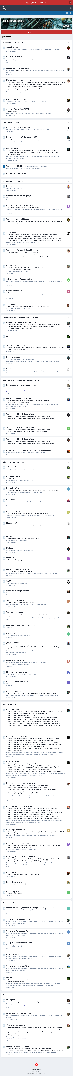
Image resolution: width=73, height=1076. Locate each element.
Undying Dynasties (26, 240)
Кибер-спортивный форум (28, 416)
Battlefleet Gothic (13, 476)
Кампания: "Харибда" (44, 1050)
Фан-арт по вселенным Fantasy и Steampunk (47, 338)
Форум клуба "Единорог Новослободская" (21, 713)
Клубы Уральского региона (17, 830)
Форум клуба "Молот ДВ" (16, 861)
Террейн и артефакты (15, 326)
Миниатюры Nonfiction (55, 324)
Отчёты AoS (31, 221)
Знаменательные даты (28, 1002)
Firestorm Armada (52, 490)
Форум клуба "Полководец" (38, 744)
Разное (6, 995)
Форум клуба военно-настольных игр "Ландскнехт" (24, 717)
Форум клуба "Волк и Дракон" (17, 746)
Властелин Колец (13, 511)
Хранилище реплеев (33, 418)
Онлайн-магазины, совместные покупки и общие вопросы (30, 908)
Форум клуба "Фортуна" (15, 814)
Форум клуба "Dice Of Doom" (34, 884)
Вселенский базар (10, 903)
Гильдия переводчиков (44, 614)
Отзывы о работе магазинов (17, 979)
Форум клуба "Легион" (53, 845)
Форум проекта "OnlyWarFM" (17, 59)
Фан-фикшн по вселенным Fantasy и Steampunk (50, 347)
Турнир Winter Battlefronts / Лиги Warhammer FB (50, 82)
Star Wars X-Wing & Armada (17, 591)
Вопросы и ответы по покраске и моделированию (38, 326)
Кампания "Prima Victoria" (16, 1048)
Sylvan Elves (57, 238)
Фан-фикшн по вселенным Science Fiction (21, 347)
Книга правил (25, 234)
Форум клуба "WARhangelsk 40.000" (38, 785)
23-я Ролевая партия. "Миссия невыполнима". (22, 1027)
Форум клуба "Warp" (30, 810)
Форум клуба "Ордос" (55, 766)
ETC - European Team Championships (19, 269)
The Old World (12, 304)
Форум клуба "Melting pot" (48, 767)
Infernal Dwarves (47, 236)
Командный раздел (58, 84)
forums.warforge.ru (36, 1071)
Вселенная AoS (13, 221)
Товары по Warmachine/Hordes (19, 943)
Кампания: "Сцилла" (58, 1050)
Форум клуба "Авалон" (36, 725)
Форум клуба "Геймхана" (16, 884)
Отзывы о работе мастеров (16, 981)
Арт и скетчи (11, 336)
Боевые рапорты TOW (30, 306)
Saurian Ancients (47, 238)
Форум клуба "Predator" (36, 738)
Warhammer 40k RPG (15, 166)
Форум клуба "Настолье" (16, 719)
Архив (44, 490)
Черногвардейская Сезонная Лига (19, 88)
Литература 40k (13, 139)
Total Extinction (28, 647)
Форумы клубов (9, 705)
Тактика (36, 513)
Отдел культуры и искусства (18, 1013)
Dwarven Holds (12, 236)
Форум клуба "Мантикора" (49, 717)
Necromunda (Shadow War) (17, 569)
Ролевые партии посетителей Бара (19, 1033)
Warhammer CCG (13, 693)
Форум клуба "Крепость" (43, 713)
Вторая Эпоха (44, 513)
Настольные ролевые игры (17, 682)
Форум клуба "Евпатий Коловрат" (18, 744)
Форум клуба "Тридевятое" (50, 721)
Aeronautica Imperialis (36, 645)
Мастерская (12, 292)
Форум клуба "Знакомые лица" (17, 845)
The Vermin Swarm (14, 240)
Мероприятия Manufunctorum (42, 84)
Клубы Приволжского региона (19, 806)
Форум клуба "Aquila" (52, 808)
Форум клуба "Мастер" (15, 742)
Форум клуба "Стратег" (36, 748)
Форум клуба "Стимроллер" (31, 721)
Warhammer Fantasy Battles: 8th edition (22, 250)
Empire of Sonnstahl (24, 236)
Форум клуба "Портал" (50, 719)
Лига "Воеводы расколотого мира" (42, 88)
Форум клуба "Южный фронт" (53, 771)
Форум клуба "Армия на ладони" (18, 859)
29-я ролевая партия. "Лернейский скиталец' (22, 1035)
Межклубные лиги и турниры (18, 80)
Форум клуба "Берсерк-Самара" (36, 812)
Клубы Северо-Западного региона (21, 783)
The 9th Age (11, 233)
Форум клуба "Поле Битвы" (34, 771)
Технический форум (43, 416)
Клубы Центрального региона (18, 737)
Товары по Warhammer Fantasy (19, 931)
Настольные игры (13, 691)
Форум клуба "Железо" (45, 861)
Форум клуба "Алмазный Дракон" (34, 816)
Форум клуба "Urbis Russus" (35, 808)
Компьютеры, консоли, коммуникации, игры (21, 380)
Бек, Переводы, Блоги (37, 267)
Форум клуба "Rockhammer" (41, 769)
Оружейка (40, 1002)
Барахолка (27, 847)
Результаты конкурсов (16, 173)
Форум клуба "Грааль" (50, 789)
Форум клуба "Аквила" (31, 742)
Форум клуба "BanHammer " (16, 785)
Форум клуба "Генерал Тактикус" (35, 711)
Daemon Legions (44, 234)
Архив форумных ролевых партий (41, 1033)
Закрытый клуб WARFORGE (17, 109)
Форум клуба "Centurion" (16, 750)
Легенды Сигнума (47, 647)
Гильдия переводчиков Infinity (31, 538)
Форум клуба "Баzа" (55, 744)
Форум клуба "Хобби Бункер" (33, 723)
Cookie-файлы (36, 1069)
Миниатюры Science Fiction (16, 324)
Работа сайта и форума (16, 99)
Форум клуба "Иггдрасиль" (46, 740)
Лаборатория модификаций (16, 418)
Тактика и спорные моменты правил (47, 150)
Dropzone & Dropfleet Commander (20, 625)
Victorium (21, 645)
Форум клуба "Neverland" (32, 814)
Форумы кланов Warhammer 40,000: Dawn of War (23, 420)
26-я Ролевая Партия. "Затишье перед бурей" (48, 1029)
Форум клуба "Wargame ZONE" (54, 832)
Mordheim (10, 558)
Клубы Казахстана (14, 882)
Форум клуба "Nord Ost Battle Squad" (19, 769)
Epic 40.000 (47, 645)
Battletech (10, 500)
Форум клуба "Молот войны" (17, 808)
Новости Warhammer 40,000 (18, 127)
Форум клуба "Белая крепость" (18, 738)
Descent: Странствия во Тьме (29, 693)
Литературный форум (15, 346)
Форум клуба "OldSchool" (52, 725)
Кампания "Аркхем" (45, 1048)
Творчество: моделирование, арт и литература (22, 318)
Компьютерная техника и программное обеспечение (28, 451)
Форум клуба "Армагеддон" (16, 764)
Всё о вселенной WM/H (15, 614)
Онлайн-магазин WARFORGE (18, 68)
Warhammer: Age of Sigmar (17, 219)
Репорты (10, 234)
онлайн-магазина (21, 70)
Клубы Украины (12, 892)
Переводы (11, 490)
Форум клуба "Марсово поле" (17, 834)
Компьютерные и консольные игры (21, 385)
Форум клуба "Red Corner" (36, 746)
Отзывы (9, 978)
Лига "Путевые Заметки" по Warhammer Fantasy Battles (25, 86)
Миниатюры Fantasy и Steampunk (36, 324)
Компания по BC (28, 513)
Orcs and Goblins (35, 238)
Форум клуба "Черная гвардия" (18, 725)
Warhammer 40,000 (11, 122)
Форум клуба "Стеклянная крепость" (19, 832)
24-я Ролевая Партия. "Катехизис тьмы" (50, 1027)
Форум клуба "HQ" (31, 861)
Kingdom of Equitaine (14, 238)
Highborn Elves (36, 236)
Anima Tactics (12, 645)
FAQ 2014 (11, 478)
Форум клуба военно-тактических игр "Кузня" (22, 715)
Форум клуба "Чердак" (32, 874)
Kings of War (11, 265)
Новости (9, 186)
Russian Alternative (14, 291)
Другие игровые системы (13, 462)
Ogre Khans (25, 238)
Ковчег (9, 369)
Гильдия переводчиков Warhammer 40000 (21, 602)
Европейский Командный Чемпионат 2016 (21, 82)
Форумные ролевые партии (17, 1025)
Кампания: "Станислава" (15, 1050)
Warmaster (37, 647)
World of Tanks (12, 387)
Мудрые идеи (12, 149)
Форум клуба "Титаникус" (36, 818)
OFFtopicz (10, 1000)
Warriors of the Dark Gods (53, 240)
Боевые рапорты (29, 150)
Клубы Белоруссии (14, 872)
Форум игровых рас (46, 431)
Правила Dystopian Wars (23, 490)
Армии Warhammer (41, 254)
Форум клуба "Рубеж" (36, 859)
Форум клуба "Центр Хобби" (52, 723)
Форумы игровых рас (47, 418)
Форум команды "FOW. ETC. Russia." (19, 527)
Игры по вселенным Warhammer (20, 398)
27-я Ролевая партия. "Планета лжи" (19, 1031)
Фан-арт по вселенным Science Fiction (20, 338)
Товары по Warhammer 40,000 (19, 919)
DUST (21, 647)
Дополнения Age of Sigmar (54, 221)
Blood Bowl (10, 633)
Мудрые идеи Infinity (14, 538)
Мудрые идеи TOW (43, 306)
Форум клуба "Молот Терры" (37, 787)
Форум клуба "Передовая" (33, 719)
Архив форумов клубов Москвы (18, 727)
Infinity (9, 536)
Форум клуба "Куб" (38, 832)
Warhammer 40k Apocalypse (29, 152)
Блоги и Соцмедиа (14, 57)
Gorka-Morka (56, 645)
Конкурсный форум (26, 328)
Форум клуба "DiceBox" (48, 814)
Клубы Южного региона (16, 762)
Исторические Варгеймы (16, 672)
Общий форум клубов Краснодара (18, 766)
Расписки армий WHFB (15, 252)
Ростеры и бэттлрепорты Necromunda (20, 571)
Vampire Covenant (38, 240)
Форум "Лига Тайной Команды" (18, 90)
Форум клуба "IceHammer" (37, 845)
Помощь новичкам (14, 152)
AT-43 (26, 645)
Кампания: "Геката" (30, 1050)
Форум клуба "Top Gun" (53, 816)
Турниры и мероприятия (37, 525)
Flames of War (12, 523)
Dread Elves (53, 234)
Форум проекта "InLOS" (34, 59)
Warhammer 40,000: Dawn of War (20, 414)
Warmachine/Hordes (14, 612)
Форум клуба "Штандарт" (55, 711)
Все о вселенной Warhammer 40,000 (21, 137)
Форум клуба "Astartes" (15, 810)
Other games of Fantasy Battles (19, 279)
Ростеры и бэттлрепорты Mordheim (19, 560)
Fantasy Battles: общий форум (18, 196)
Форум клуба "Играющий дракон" (49, 742)
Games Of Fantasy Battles (13, 181)
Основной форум (13, 416)
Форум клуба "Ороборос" (16, 793)
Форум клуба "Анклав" (52, 748)
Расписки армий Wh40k (15, 150)
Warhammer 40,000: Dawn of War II (21, 428)
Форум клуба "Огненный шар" (17, 818)
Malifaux (9, 548)
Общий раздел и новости (13, 42)
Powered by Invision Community (36, 1073)
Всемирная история (14, 1002)
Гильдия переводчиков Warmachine (19, 349)
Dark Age (57, 647)
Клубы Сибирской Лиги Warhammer (21, 843)
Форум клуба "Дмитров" (52, 738)
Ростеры (17, 234)
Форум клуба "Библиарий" (16, 771)
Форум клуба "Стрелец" (15, 847)
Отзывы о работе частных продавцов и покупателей (43, 979)
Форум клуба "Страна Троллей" (18, 748)
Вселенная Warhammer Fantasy (19, 205)
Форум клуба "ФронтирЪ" (16, 874)
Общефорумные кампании (17, 1046)
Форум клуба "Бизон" (30, 740)
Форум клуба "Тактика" (55, 812)
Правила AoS (23, 221)
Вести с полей (36, 490)
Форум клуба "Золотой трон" (17, 791)
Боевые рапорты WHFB (31, 252)
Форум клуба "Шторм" (15, 740)
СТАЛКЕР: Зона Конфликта (47, 693)
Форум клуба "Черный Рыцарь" (17, 787)
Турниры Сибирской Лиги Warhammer (20, 84)
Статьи (48, 525)
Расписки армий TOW (15, 306)
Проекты (19, 513)
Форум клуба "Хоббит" (32, 793)
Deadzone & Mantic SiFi (15, 660)
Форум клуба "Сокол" (15, 721)
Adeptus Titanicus (13, 467)
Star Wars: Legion (13, 648)
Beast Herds (34, 234)
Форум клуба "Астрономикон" (36, 764)
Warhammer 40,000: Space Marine (18, 402)
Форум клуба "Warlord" (31, 767)
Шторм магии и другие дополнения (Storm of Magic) (24, 256)
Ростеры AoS (41, 221)
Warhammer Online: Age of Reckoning (37, 400)
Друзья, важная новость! (35, 3)
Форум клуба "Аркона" (15, 893)
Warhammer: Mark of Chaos (16, 400)
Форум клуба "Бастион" (15, 816)
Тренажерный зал (13, 328)
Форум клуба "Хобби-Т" (15, 767)
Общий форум (12, 47)
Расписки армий (13, 525)
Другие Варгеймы (13, 643)
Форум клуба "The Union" (16, 711)
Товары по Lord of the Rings (18, 966)
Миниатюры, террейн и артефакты (21, 322)
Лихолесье (11, 513)
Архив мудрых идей (14, 154)
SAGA (8, 581)
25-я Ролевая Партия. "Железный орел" (20, 1029)
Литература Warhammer (15, 207)
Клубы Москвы (12, 709)
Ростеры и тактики (29, 614)
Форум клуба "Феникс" (15, 723)
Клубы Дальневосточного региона (21, 857)
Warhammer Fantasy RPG (31, 207)
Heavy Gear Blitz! (13, 647)
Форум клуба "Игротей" (45, 810)
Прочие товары (12, 954)
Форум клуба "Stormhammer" (17, 789)
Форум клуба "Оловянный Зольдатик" (39, 791)
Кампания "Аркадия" (31, 1048)
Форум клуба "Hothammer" (39, 766)
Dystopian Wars (12, 488)
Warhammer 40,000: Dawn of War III (21, 439)
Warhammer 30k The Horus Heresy (49, 152)
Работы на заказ (13, 357)
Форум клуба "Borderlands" (16, 812)
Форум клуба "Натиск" (52, 859)
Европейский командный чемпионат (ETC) (21, 254)
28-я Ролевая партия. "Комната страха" (44, 1031)
